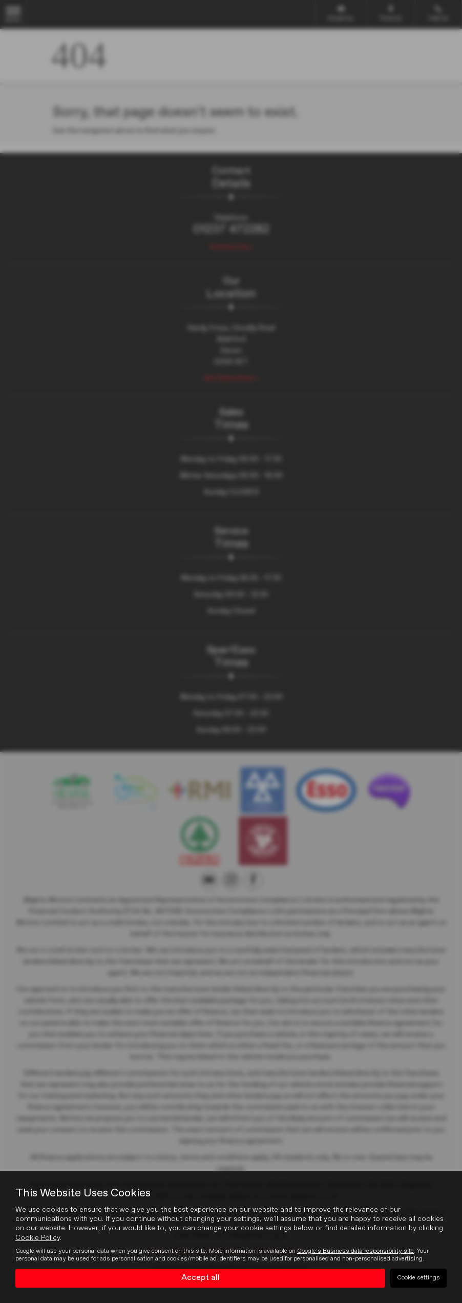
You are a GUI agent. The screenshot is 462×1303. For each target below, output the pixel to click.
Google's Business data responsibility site (355, 1251)
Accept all (200, 1278)
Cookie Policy (37, 1237)
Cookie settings (418, 1278)
